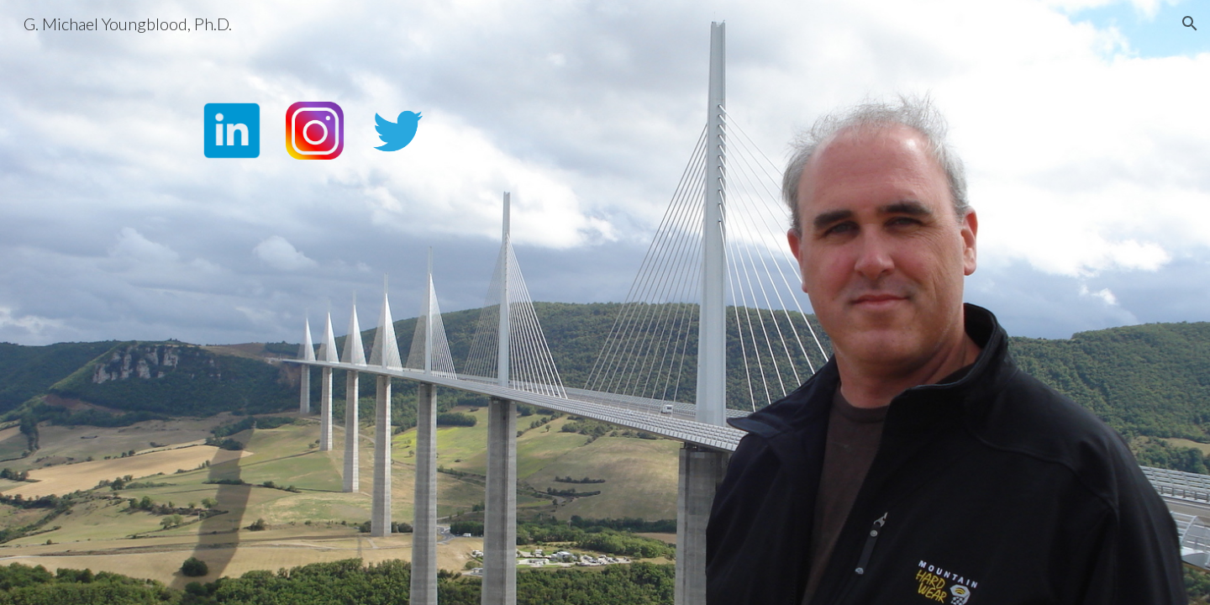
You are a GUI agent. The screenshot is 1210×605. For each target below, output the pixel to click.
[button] (1190, 23)
